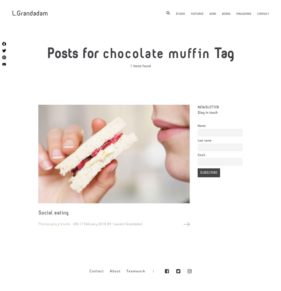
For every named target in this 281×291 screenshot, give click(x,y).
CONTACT (263, 13)
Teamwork (135, 273)
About (115, 273)
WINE (212, 13)
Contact (96, 273)
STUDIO (180, 13)
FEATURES (197, 13)
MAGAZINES (243, 13)
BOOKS (226, 13)
